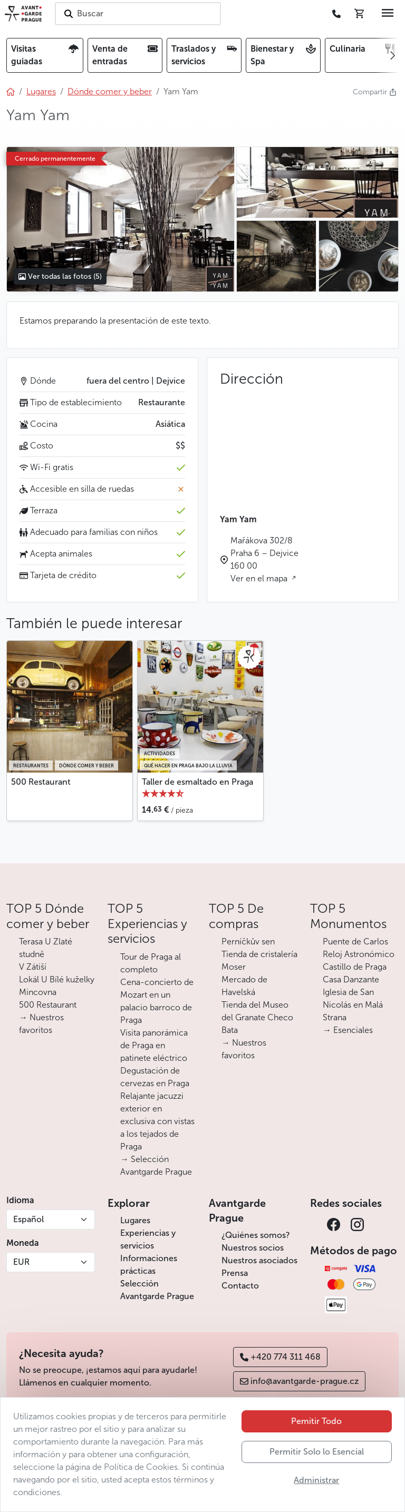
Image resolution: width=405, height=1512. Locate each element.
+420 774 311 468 (280, 1357)
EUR (21, 1262)
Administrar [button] (316, 1480)
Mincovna (37, 992)
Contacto (240, 1286)
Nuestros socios (252, 1248)
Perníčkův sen (248, 942)
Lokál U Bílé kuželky (56, 979)
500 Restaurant (41, 782)
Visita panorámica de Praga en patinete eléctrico (154, 1045)
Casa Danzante (351, 979)
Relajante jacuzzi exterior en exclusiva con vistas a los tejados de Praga (157, 1121)
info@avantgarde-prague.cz (299, 1381)
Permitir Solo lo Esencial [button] (316, 1452)
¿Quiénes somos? (255, 1235)
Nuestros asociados (259, 1260)
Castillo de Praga (355, 967)
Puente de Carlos (355, 942)
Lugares (135, 1220)
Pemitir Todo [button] (316, 1421)
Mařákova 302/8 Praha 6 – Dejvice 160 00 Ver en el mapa (264, 559)
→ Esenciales (348, 1030)
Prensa (234, 1273)
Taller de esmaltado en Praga (197, 782)
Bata (229, 1030)
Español (28, 1219)
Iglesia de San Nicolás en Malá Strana (353, 1004)
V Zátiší (32, 967)
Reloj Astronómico (358, 954)
